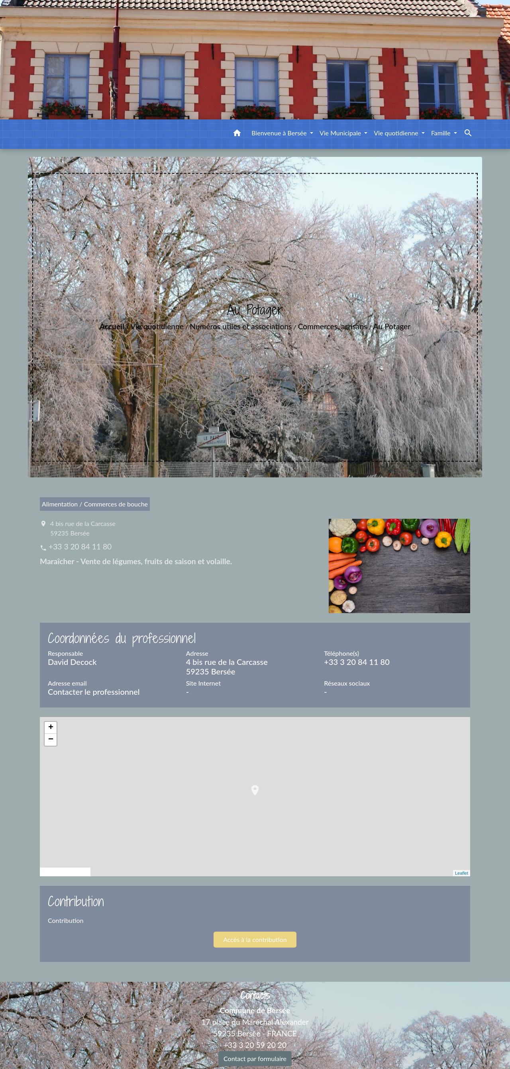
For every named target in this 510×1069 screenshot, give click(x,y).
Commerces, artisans (332, 326)
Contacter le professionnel (94, 691)
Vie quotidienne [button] (397, 133)
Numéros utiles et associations (241, 326)
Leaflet (461, 873)
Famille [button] (441, 133)
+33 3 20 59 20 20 (255, 1044)
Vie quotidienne (157, 326)
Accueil (112, 326)
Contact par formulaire (255, 1058)
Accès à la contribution (254, 939)
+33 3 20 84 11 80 (80, 546)
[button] (237, 134)
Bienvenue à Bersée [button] (279, 133)
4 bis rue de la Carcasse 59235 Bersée (83, 528)
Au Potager (391, 326)
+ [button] (50, 728)
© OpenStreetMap (65, 872)
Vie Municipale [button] (341, 133)
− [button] (50, 740)
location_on (251, 786)
